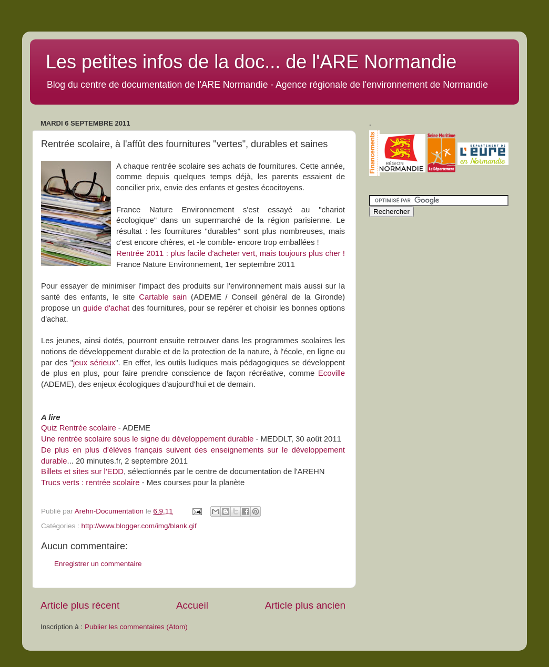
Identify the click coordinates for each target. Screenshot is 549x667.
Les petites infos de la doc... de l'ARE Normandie (251, 62)
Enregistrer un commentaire (98, 564)
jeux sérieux (94, 362)
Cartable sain (163, 297)
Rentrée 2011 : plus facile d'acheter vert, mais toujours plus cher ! (230, 253)
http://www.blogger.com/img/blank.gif (139, 526)
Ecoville (331, 373)
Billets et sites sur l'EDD (82, 471)
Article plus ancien (305, 605)
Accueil (192, 605)
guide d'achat (106, 308)
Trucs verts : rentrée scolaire (90, 482)
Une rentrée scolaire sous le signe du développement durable (147, 439)
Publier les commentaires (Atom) (136, 627)
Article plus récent (79, 605)
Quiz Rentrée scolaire (78, 428)
